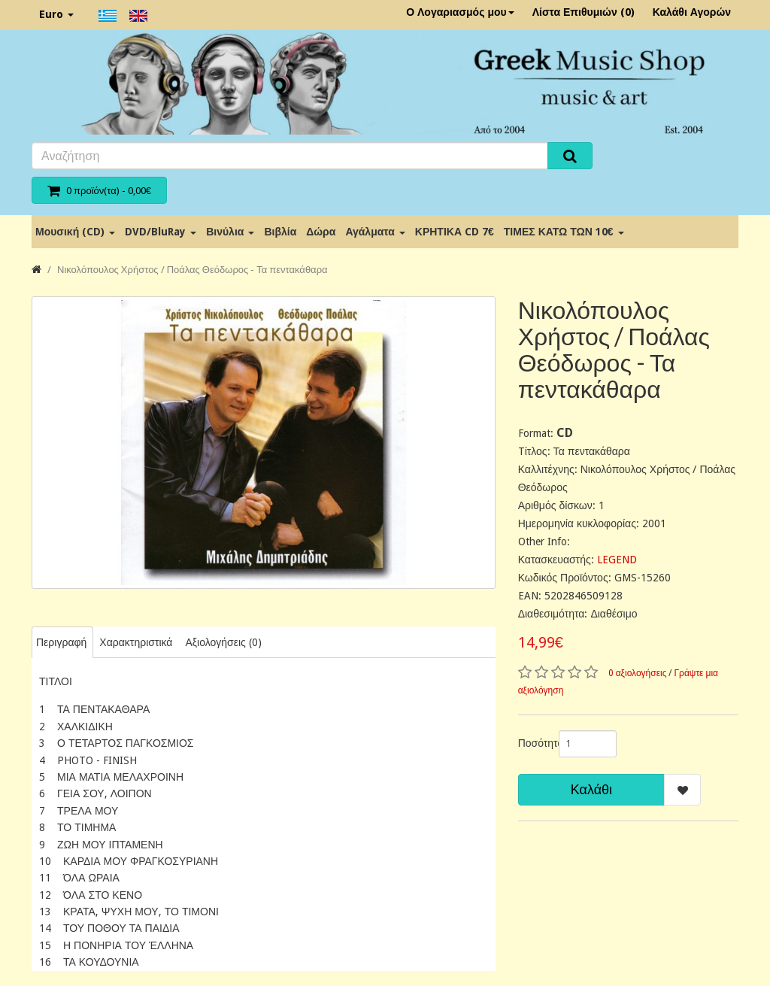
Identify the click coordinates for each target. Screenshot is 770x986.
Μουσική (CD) (75, 232)
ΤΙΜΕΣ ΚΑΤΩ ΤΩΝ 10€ (564, 232)
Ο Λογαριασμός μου (460, 12)
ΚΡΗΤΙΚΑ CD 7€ (454, 232)
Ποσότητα (532, 743)
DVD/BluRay (160, 232)
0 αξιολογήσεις (637, 673)
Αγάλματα (375, 232)
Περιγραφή (61, 642)
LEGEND (617, 560)
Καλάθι (591, 789)
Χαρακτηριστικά (135, 642)
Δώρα (320, 232)
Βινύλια (230, 232)
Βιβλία (280, 232)
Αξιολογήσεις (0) (223, 642)
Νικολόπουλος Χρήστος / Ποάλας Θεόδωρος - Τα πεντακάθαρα (192, 269)
